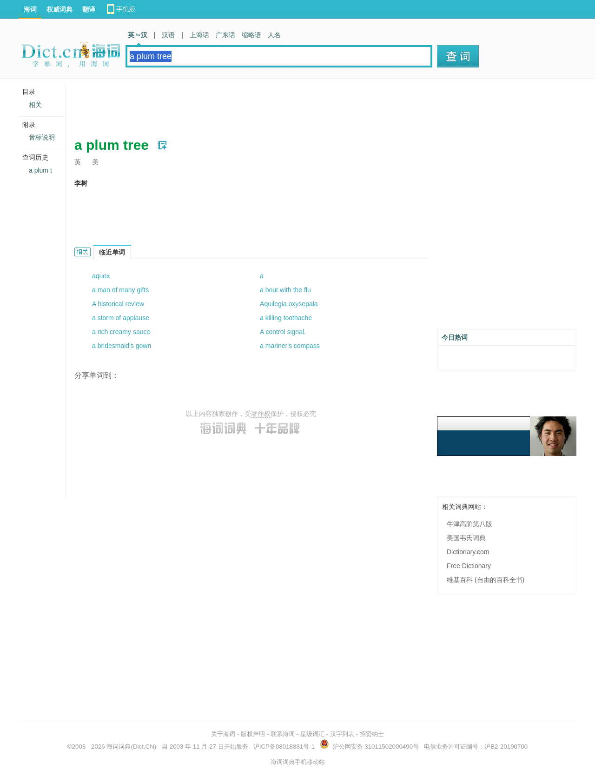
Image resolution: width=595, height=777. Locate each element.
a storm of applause (120, 318)
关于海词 (223, 733)
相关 (35, 104)
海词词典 (118, 746)
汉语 (168, 35)
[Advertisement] (243, 105)
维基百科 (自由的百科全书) (485, 579)
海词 (30, 9)
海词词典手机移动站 (298, 761)
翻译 (88, 9)
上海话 (199, 35)
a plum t (40, 170)
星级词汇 (312, 733)
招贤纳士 (372, 733)
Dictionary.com (468, 552)
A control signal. (283, 331)
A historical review (118, 304)
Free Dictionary (469, 565)
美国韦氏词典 (466, 538)
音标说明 (42, 137)
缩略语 (251, 35)
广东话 (225, 35)
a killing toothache (286, 318)
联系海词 (283, 733)
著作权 (261, 413)
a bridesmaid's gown (121, 345)
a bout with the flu (285, 290)
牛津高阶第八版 (469, 524)
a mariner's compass (290, 345)
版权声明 (253, 733)
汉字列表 (342, 733)
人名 (274, 35)
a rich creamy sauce (121, 331)
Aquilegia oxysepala (289, 304)
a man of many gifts (120, 290)
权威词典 (59, 9)
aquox (101, 276)
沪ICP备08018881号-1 (284, 746)
